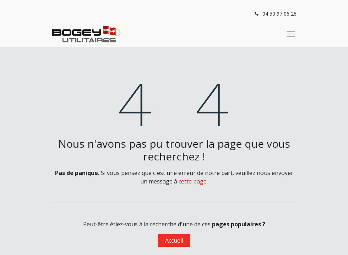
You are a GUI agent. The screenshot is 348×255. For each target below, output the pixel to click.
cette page (193, 181)
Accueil (174, 240)
